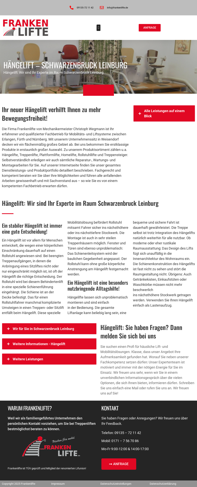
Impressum (58, 483)
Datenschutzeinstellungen (115, 483)
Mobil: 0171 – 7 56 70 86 (120, 441)
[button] (98, 28)
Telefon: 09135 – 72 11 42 (121, 433)
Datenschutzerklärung (163, 483)
